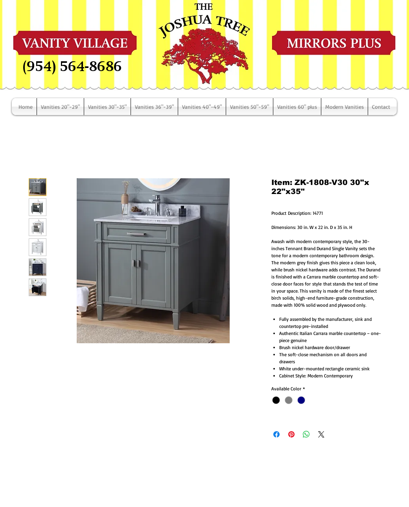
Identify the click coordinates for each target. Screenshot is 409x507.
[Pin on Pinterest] (291, 434)
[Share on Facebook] (276, 434)
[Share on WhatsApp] (306, 434)
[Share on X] (321, 434)
